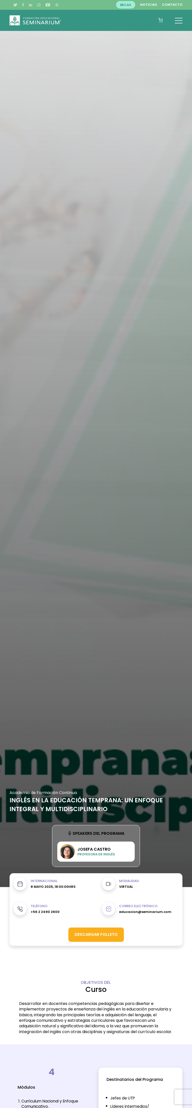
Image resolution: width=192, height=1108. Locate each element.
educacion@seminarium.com (145, 911)
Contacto (172, 5)
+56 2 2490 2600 (45, 911)
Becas (125, 4)
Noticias (148, 4)
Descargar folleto (96, 934)
